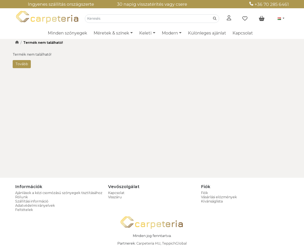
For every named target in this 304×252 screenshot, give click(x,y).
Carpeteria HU (148, 243)
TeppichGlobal (174, 243)
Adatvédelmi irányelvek (35, 206)
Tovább (21, 64)
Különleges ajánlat (207, 33)
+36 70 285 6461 (269, 4)
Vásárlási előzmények (219, 197)
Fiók (204, 193)
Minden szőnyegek (67, 33)
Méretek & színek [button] (111, 33)
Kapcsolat (242, 33)
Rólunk (21, 197)
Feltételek (24, 210)
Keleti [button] (145, 33)
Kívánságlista (212, 201)
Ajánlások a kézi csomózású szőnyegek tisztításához (58, 193)
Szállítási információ (31, 201)
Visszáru (115, 197)
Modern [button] (170, 33)
